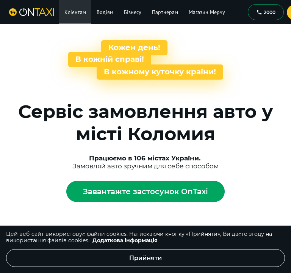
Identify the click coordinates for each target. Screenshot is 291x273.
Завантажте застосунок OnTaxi (145, 191)
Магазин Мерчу (207, 12)
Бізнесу (132, 12)
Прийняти (145, 258)
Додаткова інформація (125, 240)
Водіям (105, 12)
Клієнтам (75, 12)
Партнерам (165, 12)
